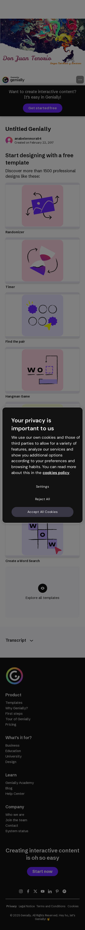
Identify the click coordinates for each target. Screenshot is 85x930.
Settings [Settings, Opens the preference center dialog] (42, 486)
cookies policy (56, 472)
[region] (42, 465)
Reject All (42, 499)
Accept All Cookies (42, 512)
